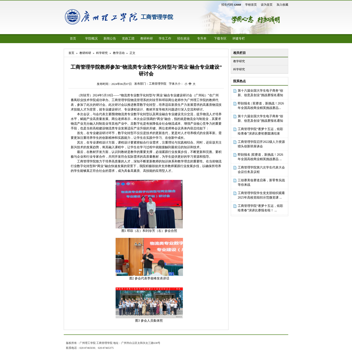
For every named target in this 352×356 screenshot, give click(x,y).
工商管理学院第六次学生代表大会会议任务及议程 (261, 170)
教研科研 (146, 38)
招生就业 (183, 38)
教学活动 (119, 53)
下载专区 (220, 38)
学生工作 (165, 38)
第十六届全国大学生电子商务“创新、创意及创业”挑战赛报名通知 (260, 93)
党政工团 (128, 38)
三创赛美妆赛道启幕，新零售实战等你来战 (261, 182)
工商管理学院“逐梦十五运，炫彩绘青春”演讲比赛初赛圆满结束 (260, 131)
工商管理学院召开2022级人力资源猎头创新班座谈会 (261, 144)
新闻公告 (109, 38)
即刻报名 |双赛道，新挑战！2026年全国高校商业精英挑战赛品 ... (260, 157)
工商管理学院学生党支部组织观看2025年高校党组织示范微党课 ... (261, 195)
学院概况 (91, 38)
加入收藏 (282, 4)
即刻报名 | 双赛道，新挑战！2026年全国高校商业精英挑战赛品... (261, 106)
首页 (73, 38)
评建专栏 (238, 38)
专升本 (202, 38)
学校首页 (251, 4)
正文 (132, 53)
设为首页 (267, 4)
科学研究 (239, 69)
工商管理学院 (157, 17)
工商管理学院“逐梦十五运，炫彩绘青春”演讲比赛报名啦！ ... (260, 208)
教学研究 (239, 61)
